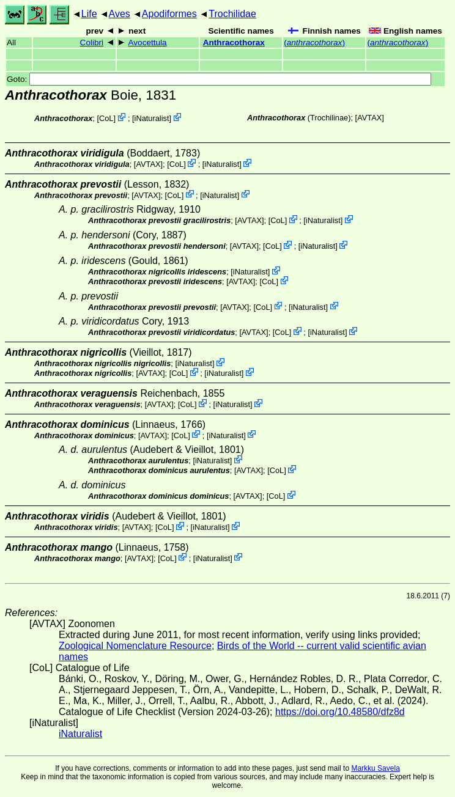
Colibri (92, 42)
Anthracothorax (234, 42)
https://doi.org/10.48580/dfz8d (340, 712)
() (314, 42)
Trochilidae (232, 14)
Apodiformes (169, 14)
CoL (106, 118)
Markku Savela (375, 768)
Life (89, 14)
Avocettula (147, 42)
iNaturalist (152, 118)
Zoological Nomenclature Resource (135, 646)
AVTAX (369, 117)
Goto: (219, 79)
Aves (119, 14)
